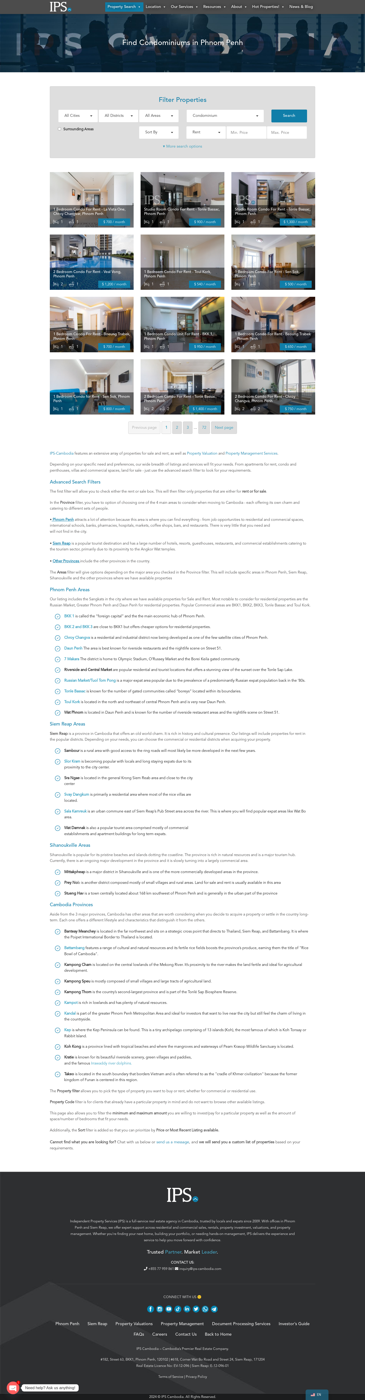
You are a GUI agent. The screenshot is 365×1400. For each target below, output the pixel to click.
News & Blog (301, 7)
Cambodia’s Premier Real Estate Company (195, 1349)
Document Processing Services (241, 1324)
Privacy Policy (196, 1377)
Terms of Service (170, 1377)
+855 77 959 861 (159, 1269)
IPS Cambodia (147, 1349)
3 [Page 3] (188, 427)
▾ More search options (182, 146)
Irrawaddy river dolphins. (111, 1063)
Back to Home (218, 1334)
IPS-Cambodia (62, 453)
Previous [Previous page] (144, 427)
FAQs (139, 1334)
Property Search (124, 7)
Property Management (182, 1324)
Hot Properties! (268, 7)
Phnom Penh (67, 1324)
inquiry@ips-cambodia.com (198, 1269)
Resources (214, 7)
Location (156, 7)
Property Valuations (134, 1324)
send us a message (172, 1142)
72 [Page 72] (204, 427)
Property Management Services (251, 453)
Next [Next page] (224, 427)
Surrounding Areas (76, 129)
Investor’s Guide (294, 1324)
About (239, 7)
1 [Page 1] (166, 427)
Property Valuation (202, 453)
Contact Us (186, 1334)
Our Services (185, 7)
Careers (159, 1334)
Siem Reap (98, 1227)
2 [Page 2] (177, 427)
